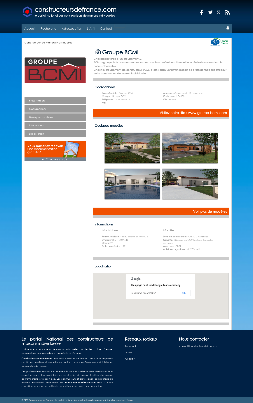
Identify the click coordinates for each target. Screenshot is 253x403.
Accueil (29, 28)
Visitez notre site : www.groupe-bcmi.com (193, 112)
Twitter (128, 352)
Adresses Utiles (71, 28)
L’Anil (91, 28)
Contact (106, 28)
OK (184, 292)
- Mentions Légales (124, 399)
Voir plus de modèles (210, 211)
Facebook (130, 345)
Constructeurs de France (41, 399)
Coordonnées (37, 108)
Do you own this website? (143, 292)
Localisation (36, 133)
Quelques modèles (41, 116)
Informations (36, 125)
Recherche (48, 28)
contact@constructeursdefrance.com (199, 345)
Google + (130, 358)
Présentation (37, 100)
